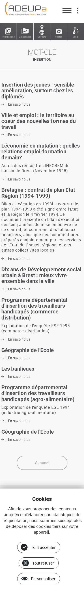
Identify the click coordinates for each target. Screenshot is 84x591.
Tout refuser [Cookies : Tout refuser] (43, 563)
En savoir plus (19, 104)
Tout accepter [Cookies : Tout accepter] (43, 547)
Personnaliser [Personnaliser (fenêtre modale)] (43, 578)
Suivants (42, 462)
